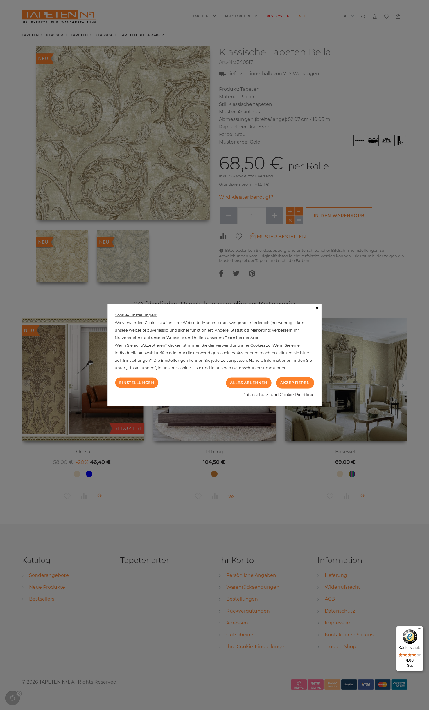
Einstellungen (136, 383)
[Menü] (419, 629)
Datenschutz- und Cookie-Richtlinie (278, 394)
